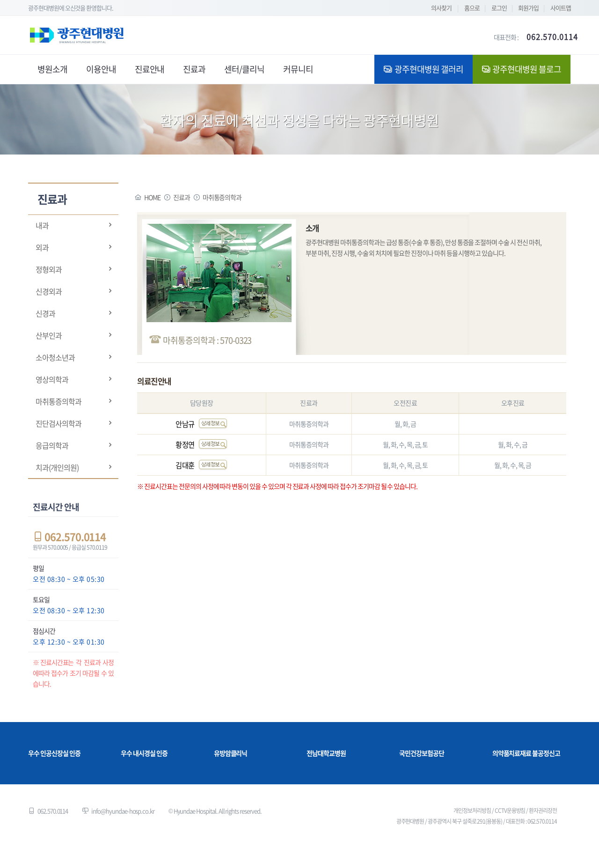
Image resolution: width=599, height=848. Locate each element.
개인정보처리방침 (472, 810)
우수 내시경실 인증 (144, 753)
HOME (152, 197)
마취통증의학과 (58, 401)
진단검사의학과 (58, 423)
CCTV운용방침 (510, 810)
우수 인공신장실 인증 (54, 753)
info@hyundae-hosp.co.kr (122, 810)
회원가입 (528, 7)
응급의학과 (52, 445)
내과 (42, 225)
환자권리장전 (543, 810)
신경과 (45, 313)
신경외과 (49, 291)
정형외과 (49, 269)
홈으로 (472, 7)
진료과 (181, 197)
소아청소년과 (55, 357)
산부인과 (49, 335)
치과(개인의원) (57, 467)
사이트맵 (560, 7)
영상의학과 (52, 379)
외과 (42, 247)
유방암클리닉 (231, 753)
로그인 (499, 7)
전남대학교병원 (326, 753)
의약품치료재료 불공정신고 (526, 753)
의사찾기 (441, 7)
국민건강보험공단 (421, 753)
